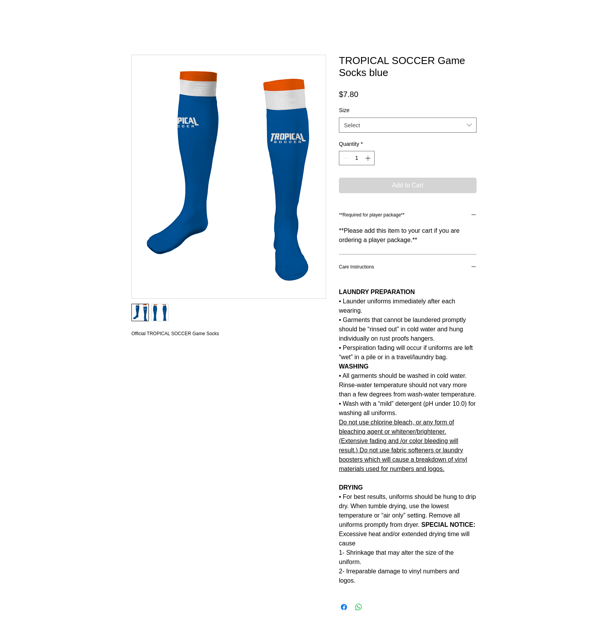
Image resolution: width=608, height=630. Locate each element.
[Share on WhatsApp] (358, 607)
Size (344, 110)
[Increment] (368, 158)
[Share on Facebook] (344, 607)
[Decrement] (345, 158)
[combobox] (408, 125)
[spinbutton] (357, 158)
